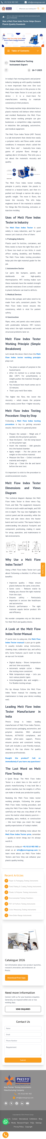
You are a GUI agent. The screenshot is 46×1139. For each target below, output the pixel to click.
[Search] (38, 8)
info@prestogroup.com (34, 2)
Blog (40, 1119)
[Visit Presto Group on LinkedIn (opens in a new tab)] (22, 1103)
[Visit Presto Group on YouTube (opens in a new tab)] (27, 1103)
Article (9, 16)
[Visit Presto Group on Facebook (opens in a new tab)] (6, 1103)
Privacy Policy (19, 1127)
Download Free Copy (16, 977)
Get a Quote (43, 569)
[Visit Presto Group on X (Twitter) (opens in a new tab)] (11, 1103)
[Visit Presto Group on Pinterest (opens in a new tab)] (17, 1103)
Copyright (28, 1127)
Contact (14, 1119)
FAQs (32, 1123)
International (23, 1119)
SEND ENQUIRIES (23, 1009)
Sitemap (39, 1123)
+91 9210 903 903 (9, 2)
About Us (7, 1119)
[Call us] (5, 1135)
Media (13, 1123)
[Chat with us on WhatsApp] (5, 1122)
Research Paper (23, 1123)
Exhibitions (33, 1119)
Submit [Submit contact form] (23, 1060)
